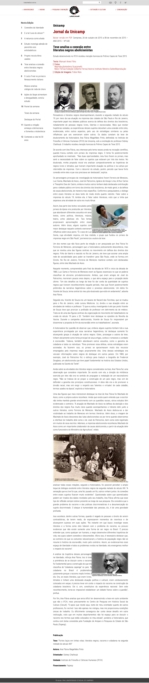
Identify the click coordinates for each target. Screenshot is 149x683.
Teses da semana (31, 113)
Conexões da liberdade (34, 27)
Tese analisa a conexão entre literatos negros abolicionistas (34, 67)
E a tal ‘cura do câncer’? (34, 33)
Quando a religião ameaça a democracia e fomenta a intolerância (34, 128)
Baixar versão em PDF (62, 38)
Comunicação (122, 10)
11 (22, 125)
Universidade (28, 10)
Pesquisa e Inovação (60, 10)
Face (119, 1)
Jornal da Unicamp (69, 31)
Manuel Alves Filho (67, 61)
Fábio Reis (76, 72)
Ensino (42, 10)
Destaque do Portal (32, 119)
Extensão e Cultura (98, 10)
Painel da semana (32, 106)
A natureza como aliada (34, 38)
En (109, 1)
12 (22, 137)
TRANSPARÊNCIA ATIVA (29, 2)
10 (22, 106)
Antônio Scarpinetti (73, 66)
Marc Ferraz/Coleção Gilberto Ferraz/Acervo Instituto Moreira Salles (84, 69)
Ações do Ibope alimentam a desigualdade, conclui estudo (35, 97)
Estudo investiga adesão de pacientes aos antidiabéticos (35, 47)
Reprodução (59, 66)
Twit (124, 1)
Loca (114, 1)
